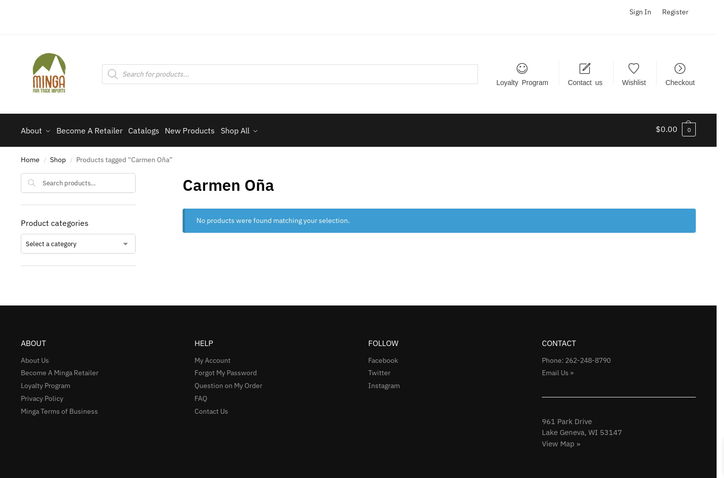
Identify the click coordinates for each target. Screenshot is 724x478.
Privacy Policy (42, 395)
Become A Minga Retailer (59, 369)
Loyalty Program (522, 82)
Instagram (384, 382)
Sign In (640, 11)
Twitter (379, 369)
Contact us (585, 82)
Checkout (680, 82)
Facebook (383, 356)
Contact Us (211, 408)
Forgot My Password (225, 369)
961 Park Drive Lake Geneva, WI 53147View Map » (582, 429)
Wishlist (634, 82)
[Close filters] (139, 176)
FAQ (200, 395)
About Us (35, 356)
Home (30, 156)
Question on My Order (228, 382)
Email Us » (558, 369)
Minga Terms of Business (59, 408)
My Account (212, 356)
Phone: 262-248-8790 (576, 356)
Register (675, 11)
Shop (58, 156)
